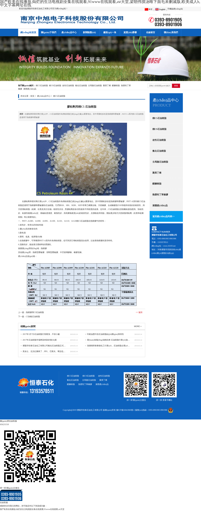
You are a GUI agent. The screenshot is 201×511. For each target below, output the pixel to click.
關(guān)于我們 (48, 32)
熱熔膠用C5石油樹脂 (35, 312)
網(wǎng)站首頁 (28, 32)
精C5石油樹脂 (42, 86)
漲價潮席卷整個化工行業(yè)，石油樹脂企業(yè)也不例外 (111, 346)
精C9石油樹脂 (55, 86)
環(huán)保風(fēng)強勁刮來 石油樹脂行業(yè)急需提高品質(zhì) (114, 340)
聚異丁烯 (107, 86)
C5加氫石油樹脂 (33, 317)
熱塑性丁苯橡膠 (160, 194)
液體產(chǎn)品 (29, 89)
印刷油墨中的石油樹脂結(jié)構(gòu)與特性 (105, 334)
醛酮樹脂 (116, 86)
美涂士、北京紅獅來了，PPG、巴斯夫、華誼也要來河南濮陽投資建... (52, 351)
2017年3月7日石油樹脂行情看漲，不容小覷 (41, 334)
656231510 (4, 424)
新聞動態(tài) (89, 32)
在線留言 (150, 32)
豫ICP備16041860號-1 (125, 410)
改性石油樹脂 (68, 86)
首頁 (32, 96)
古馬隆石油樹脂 (95, 86)
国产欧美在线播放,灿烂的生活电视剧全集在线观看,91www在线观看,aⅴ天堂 (32, 509)
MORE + (138, 326)
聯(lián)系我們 (171, 32)
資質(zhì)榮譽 (130, 32)
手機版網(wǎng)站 (175, 9)
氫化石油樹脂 (81, 86)
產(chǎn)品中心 (69, 32)
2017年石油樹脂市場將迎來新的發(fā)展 (40, 340)
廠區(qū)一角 (109, 32)
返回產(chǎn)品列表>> (163, 216)
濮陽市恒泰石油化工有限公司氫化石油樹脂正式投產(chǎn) (48, 346)
